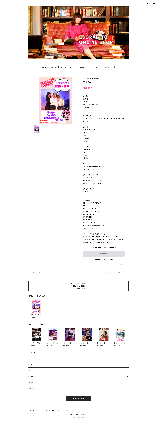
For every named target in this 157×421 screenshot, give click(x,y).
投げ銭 (30, 383)
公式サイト (96, 67)
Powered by (78, 417)
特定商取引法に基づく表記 (52, 410)
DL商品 (30, 377)
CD (29, 358)
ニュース (63, 67)
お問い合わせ (84, 67)
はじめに (53, 67)
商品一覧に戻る (78, 399)
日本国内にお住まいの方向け (104, 259)
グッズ (30, 370)
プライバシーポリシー (36, 410)
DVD (30, 364)
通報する (122, 264)
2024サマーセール (34, 389)
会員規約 (65, 410)
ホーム (44, 67)
